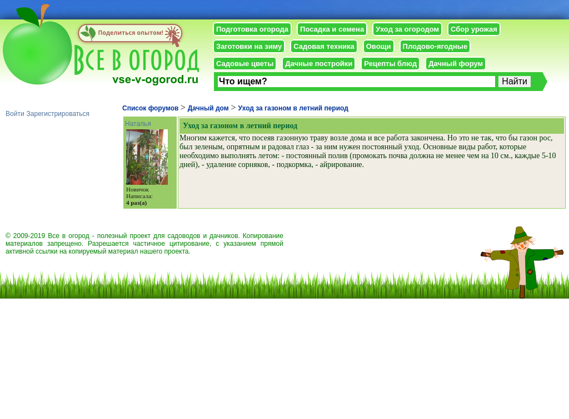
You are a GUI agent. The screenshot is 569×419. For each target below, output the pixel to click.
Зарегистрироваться (58, 114)
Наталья (138, 124)
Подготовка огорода (252, 29)
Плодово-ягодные (435, 46)
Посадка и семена (332, 29)
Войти (15, 114)
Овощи (378, 46)
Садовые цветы (244, 63)
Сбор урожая (474, 29)
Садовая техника (323, 46)
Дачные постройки (318, 63)
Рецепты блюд (390, 63)
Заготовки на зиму (249, 46)
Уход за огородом (407, 29)
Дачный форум (455, 63)
